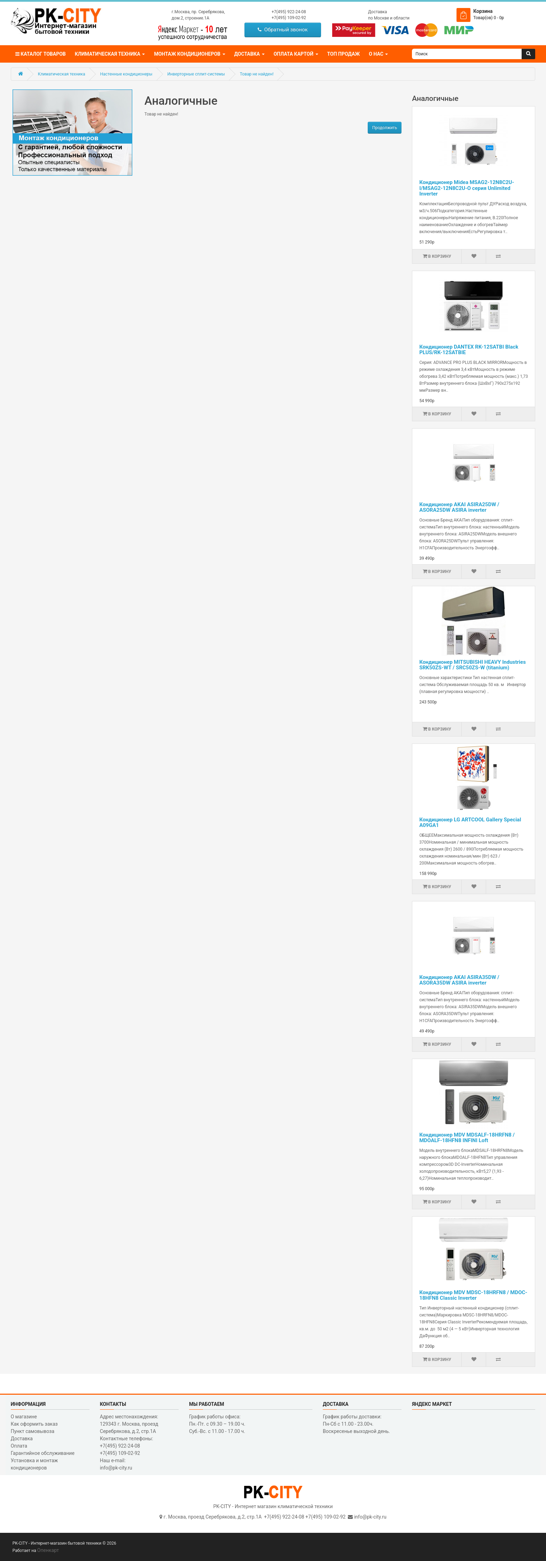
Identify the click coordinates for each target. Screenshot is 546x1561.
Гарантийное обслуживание (43, 1453)
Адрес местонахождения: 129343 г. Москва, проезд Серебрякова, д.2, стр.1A (129, 1424)
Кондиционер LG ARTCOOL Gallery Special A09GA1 (470, 823)
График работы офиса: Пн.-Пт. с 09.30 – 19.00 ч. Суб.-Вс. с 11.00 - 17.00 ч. (217, 1424)
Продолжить (384, 127)
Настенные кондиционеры (126, 74)
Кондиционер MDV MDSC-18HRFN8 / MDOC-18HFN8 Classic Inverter (473, 1295)
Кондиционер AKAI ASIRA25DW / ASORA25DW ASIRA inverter (459, 507)
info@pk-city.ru (370, 1517)
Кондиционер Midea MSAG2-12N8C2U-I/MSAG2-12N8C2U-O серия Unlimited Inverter (466, 188)
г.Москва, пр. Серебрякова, (198, 11)
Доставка (377, 11)
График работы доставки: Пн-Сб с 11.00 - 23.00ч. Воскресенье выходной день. (356, 1424)
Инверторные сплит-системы (196, 74)
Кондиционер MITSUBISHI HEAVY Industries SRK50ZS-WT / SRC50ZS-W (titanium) (472, 665)
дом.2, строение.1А (190, 18)
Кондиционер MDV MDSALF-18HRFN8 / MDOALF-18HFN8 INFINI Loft (467, 1138)
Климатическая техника (61, 74)
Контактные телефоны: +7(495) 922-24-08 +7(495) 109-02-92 (126, 1446)
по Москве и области (389, 18)
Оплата (19, 1446)
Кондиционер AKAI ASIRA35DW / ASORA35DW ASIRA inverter (459, 980)
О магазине (24, 1416)
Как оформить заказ (34, 1424)
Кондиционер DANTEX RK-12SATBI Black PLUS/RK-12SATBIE (468, 350)
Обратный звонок (282, 29)
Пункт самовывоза (32, 1431)
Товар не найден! (257, 74)
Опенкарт (48, 1550)
